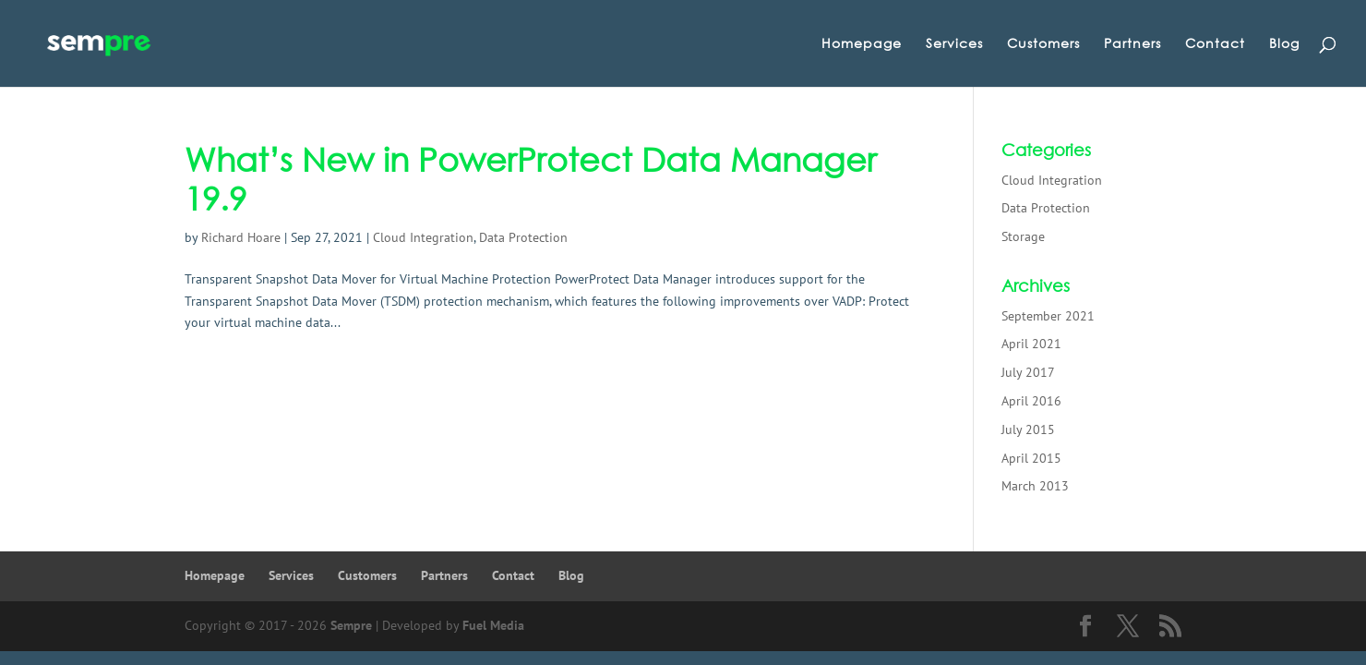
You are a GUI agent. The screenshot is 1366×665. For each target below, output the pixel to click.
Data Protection (523, 237)
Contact (1215, 44)
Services (954, 44)
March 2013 (1035, 486)
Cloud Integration (423, 237)
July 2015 (1028, 429)
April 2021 (1031, 343)
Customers (1043, 44)
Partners (1132, 44)
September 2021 (1048, 316)
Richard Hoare (241, 237)
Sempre (351, 625)
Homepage (861, 44)
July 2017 (1028, 372)
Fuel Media (493, 625)
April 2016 (1031, 401)
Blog (1284, 44)
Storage (1023, 236)
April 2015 (1031, 458)
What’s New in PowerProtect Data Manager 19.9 (531, 178)
